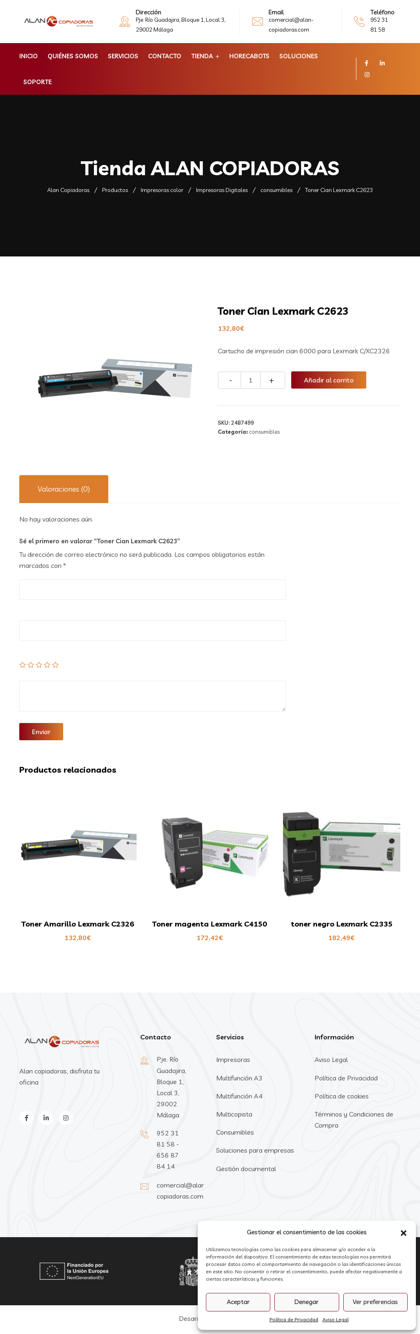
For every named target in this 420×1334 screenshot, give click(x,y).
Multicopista (234, 1114)
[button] (403, 1232)
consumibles (264, 431)
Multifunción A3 (239, 1078)
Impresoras (233, 1059)
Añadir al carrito (329, 380)
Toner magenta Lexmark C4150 (209, 924)
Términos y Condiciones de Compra (354, 1119)
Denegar (306, 1302)
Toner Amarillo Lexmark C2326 (77, 924)
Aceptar (238, 1302)
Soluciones (298, 56)
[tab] (63, 489)
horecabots (249, 56)
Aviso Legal (335, 1319)
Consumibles (235, 1132)
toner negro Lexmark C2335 (342, 924)
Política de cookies (342, 1096)
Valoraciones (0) (64, 489)
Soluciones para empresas (255, 1150)
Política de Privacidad (293, 1319)
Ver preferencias (375, 1302)
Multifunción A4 (239, 1096)
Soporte (37, 82)
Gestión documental (246, 1169)
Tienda (202, 56)
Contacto (164, 56)
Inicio (28, 56)
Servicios (123, 56)
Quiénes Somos (73, 56)
